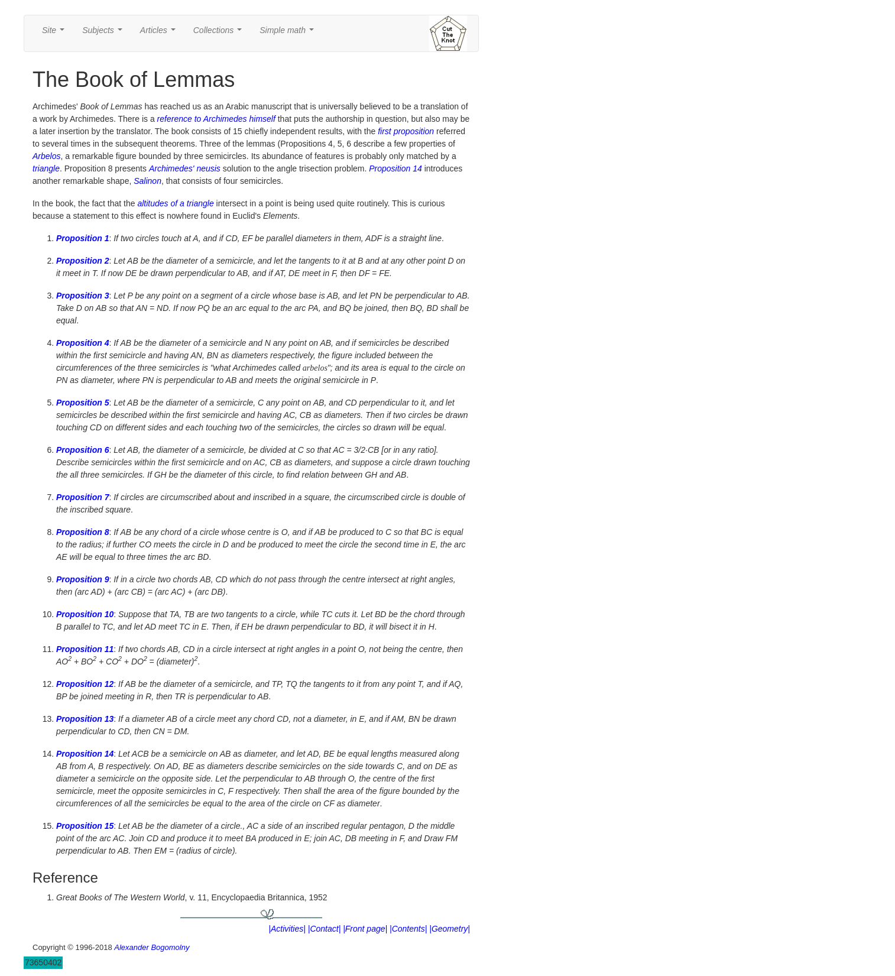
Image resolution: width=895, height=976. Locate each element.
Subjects (104, 33)
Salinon (147, 181)
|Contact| (324, 928)
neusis (208, 168)
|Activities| (287, 928)
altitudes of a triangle (175, 203)
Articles (160, 33)
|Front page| (365, 928)
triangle (46, 168)
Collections (220, 33)
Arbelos (46, 156)
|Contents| (408, 928)
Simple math (289, 33)
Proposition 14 (395, 168)
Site (55, 33)
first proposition (406, 131)
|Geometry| (449, 928)
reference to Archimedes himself (216, 119)
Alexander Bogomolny (151, 947)
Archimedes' (171, 168)
